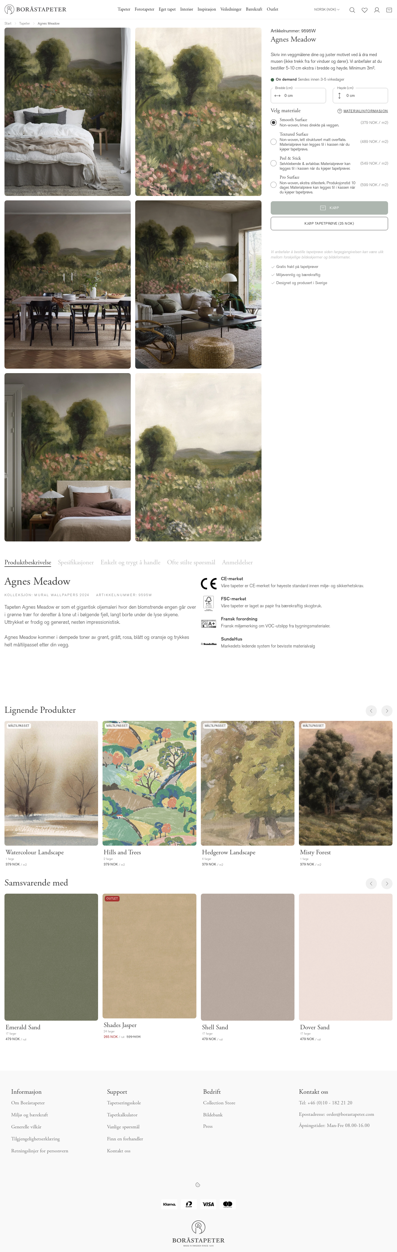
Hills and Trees (122, 853)
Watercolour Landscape (35, 853)
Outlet (272, 9)
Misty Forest (315, 853)
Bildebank (213, 1115)
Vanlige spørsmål (123, 1127)
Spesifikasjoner (76, 563)
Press (208, 1126)
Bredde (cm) (284, 88)
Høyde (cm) (345, 88)
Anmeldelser (237, 563)
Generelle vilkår (26, 1127)
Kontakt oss (118, 1151)
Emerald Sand (23, 1028)
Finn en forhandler (125, 1139)
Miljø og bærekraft (29, 1115)
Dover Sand (315, 1028)
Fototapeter (144, 9)
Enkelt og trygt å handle (130, 563)
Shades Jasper (120, 1025)
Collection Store (219, 1103)
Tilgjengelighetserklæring (35, 1139)
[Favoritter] (364, 9)
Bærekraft (254, 9)
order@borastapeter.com (350, 1114)
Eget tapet (167, 9)
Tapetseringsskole (124, 1103)
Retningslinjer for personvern (39, 1151)
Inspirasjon (207, 9)
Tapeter (124, 9)
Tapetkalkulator (122, 1115)
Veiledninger (230, 9)
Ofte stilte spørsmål (191, 563)
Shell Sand (215, 1028)
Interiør (186, 9)
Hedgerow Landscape (228, 853)
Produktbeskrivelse (27, 563)
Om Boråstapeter (28, 1103)
